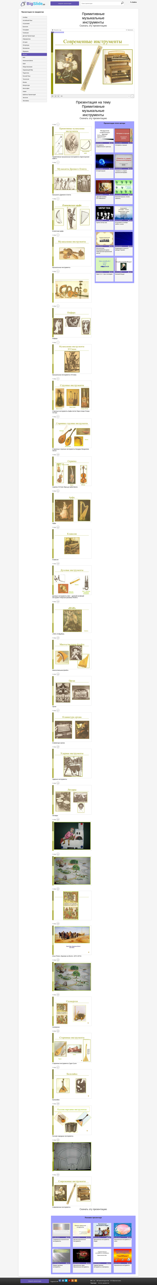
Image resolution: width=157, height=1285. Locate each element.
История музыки (100, 171)
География (26, 30)
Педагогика (26, 73)
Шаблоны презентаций (29, 95)
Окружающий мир (28, 70)
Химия (24, 92)
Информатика (26, 39)
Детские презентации (29, 36)
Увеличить (129, 30)
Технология (26, 79)
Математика (26, 48)
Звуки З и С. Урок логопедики (104, 274)
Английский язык (27, 20)
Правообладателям (103, 1280)
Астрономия (26, 23)
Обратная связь (116, 1280)
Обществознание (27, 67)
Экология (25, 98)
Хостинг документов (103, 1283)
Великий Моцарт (120, 274)
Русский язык (26, 76)
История (25, 42)
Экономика (26, 101)
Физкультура (26, 86)
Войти (133, 2)
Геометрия (25, 33)
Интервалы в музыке (121, 145)
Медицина (25, 51)
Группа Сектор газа (101, 222)
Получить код (56, 30)
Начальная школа (28, 61)
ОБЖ (24, 64)
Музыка (25, 54)
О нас (93, 1280)
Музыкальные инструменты (123, 1265)
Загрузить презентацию (64, 3)
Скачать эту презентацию (93, 25)
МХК (24, 58)
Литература (26, 45)
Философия (26, 89)
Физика (25, 82)
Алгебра (25, 17)
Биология (25, 26)
